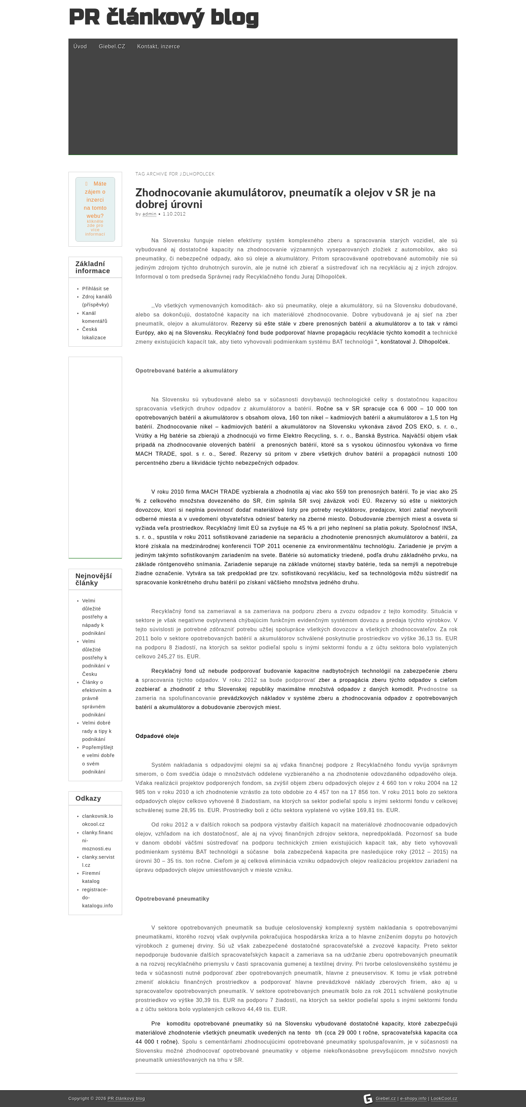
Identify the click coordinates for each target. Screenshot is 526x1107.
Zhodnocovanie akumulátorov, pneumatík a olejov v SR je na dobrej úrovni (286, 198)
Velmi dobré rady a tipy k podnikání (97, 732)
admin (149, 213)
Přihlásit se (95, 289)
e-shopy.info (414, 1098)
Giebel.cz (386, 1098)
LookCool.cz (444, 1098)
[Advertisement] (263, 108)
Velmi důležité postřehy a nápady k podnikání (94, 617)
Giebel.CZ (112, 46)
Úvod (80, 46)
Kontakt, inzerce (158, 46)
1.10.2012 (174, 213)
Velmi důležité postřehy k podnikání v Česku (96, 658)
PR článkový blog (163, 18)
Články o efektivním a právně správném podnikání (96, 699)
